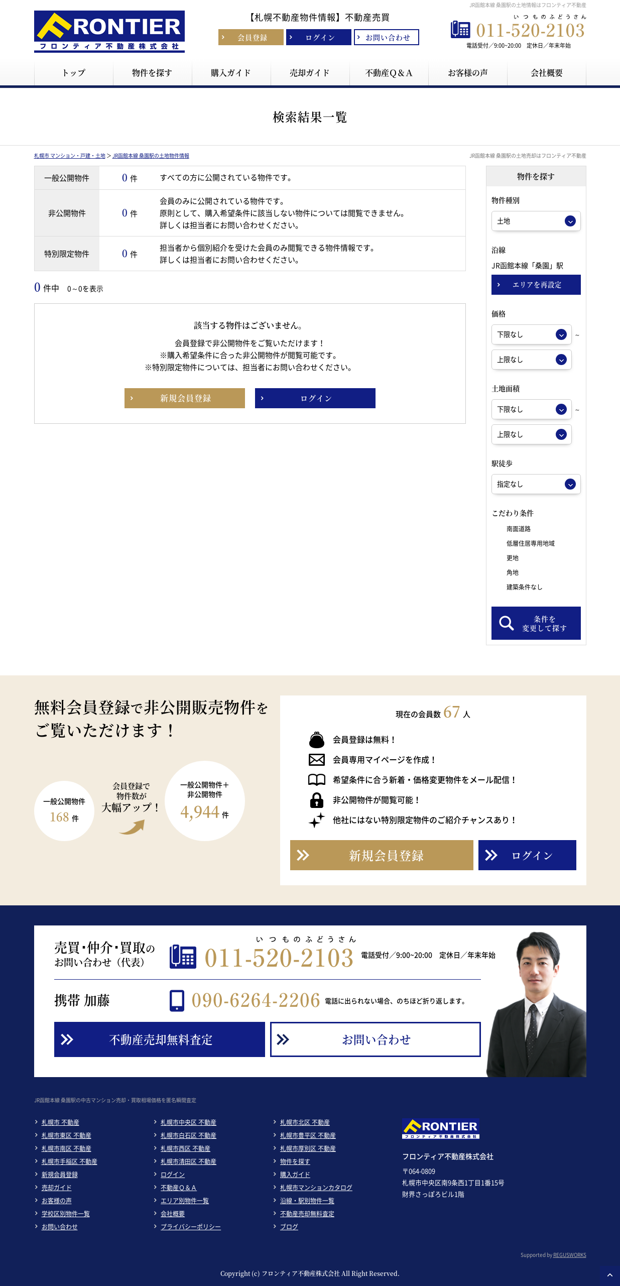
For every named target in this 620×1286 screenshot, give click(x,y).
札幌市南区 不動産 (66, 1148)
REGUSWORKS (569, 1254)
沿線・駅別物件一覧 (307, 1200)
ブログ (289, 1226)
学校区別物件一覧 (66, 1213)
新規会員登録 (60, 1174)
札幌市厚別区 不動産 (308, 1148)
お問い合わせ (60, 1226)
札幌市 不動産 (60, 1122)
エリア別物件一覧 (185, 1200)
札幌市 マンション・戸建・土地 (69, 155)
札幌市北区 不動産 (305, 1122)
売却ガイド (57, 1187)
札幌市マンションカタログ (316, 1187)
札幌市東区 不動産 (66, 1135)
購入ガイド (295, 1174)
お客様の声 (57, 1200)
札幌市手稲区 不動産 (69, 1161)
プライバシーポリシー (191, 1226)
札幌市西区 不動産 (185, 1148)
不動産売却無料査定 (307, 1213)
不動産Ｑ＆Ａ (179, 1187)
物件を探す (295, 1161)
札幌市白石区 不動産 (188, 1135)
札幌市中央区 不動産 (188, 1122)
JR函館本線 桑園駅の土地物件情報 (150, 155)
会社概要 (173, 1213)
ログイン (173, 1174)
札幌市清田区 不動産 (188, 1161)
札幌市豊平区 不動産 (308, 1135)
